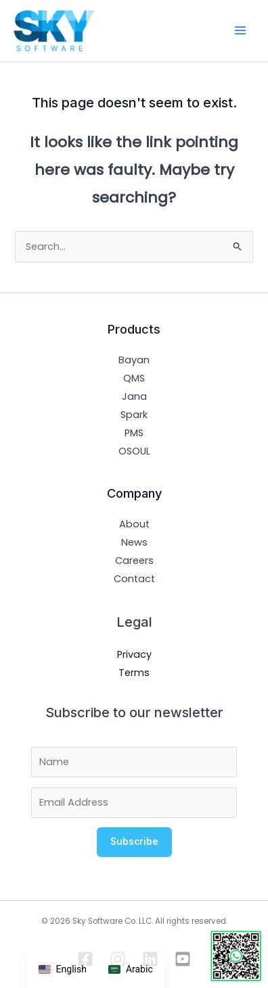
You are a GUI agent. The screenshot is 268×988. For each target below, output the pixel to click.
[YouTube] (183, 959)
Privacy (134, 654)
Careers (134, 560)
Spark (134, 414)
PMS (134, 433)
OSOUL (134, 451)
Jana (134, 396)
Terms (134, 672)
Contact (134, 579)
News (134, 542)
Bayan (134, 360)
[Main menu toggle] (240, 30)
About (134, 524)
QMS (134, 378)
